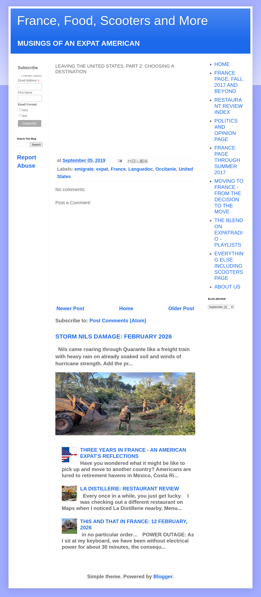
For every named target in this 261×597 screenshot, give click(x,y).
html (25, 110)
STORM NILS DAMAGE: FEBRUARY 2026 (113, 336)
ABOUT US (227, 287)
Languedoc (140, 169)
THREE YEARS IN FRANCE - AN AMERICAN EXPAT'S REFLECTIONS (133, 453)
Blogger (162, 576)
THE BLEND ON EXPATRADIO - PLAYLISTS (228, 232)
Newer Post (70, 308)
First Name (25, 92)
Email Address (29, 81)
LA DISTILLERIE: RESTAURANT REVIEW (129, 488)
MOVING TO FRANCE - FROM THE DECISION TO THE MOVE (228, 196)
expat (102, 169)
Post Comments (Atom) (117, 320)
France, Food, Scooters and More (112, 20)
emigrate (84, 169)
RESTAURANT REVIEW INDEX (228, 106)
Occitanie (165, 169)
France (118, 169)
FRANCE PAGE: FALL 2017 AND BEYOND (228, 82)
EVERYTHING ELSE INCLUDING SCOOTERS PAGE (229, 266)
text (24, 115)
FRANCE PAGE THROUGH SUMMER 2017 (227, 160)
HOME (222, 64)
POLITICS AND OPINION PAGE (226, 130)
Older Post (181, 308)
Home (126, 308)
